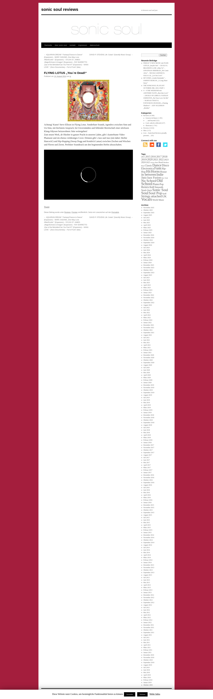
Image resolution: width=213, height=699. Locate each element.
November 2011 (148, 627)
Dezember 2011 (148, 625)
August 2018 (147, 425)
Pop (162, 184)
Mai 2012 (146, 612)
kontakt (72, 45)
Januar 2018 (147, 443)
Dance (156, 165)
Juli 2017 (146, 458)
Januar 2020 (147, 383)
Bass (156, 162)
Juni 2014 (146, 550)
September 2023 (148, 273)
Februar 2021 (147, 350)
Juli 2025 (146, 218)
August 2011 (147, 635)
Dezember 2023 (148, 265)
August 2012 (147, 605)
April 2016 (147, 495)
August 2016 (147, 485)
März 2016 (147, 497)
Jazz (144, 177)
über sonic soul (61, 45)
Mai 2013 (146, 582)
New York (164, 178)
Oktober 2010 (148, 660)
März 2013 (147, 587)
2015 (148, 156)
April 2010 (147, 675)
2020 (150, 159)
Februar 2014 (147, 560)
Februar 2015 (147, 530)
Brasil (161, 162)
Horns (155, 171)
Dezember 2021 (148, 325)
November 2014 (148, 537)
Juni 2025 (146, 220)
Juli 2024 (146, 248)
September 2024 (148, 243)
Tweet (46, 207)
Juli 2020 (146, 368)
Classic (148, 165)
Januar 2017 (147, 472)
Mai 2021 (146, 343)
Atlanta (152, 162)
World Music (158, 200)
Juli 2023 (146, 278)
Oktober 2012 (148, 600)
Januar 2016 (147, 502)
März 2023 (147, 288)
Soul (144, 193)
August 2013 (147, 575)
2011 (143, 157)
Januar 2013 (147, 592)
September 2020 (148, 363)
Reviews (67, 212)
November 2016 (148, 477)
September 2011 (148, 632)
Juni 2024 (146, 250)
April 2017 (147, 465)
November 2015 (148, 507)
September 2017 (148, 453)
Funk (157, 168)
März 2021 (147, 348)
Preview (74, 212)
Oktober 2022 (148, 300)
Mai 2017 (146, 463)
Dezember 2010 (148, 655)
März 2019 (147, 408)
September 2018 (148, 423)
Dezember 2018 (148, 415)
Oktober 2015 (148, 510)
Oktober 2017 (148, 450)
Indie (159, 174)
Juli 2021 (146, 338)
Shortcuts (149, 125)
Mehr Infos (155, 694)
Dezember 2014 (148, 535)
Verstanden (129, 694)
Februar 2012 (147, 620)
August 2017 (147, 455)
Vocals (146, 199)
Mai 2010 (146, 672)
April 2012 (147, 615)
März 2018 (147, 438)
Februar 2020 (147, 380)
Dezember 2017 (148, 445)
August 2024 (147, 245)
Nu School (148, 181)
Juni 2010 (146, 670)
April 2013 (147, 585)
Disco (165, 165)
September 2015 (148, 512)
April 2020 (147, 375)
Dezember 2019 (148, 385)
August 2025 (147, 215)
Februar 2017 (147, 470)
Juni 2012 (146, 610)
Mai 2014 (146, 552)
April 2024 (147, 255)
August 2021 (147, 335)
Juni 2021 (146, 340)
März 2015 (147, 527)
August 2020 (147, 365)
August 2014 (147, 545)
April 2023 (147, 285)
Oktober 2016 (148, 480)
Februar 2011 (147, 650)
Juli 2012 (146, 607)
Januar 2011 (147, 652)
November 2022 (148, 298)
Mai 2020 (146, 373)
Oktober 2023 (148, 270)
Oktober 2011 (148, 630)
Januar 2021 (147, 353)
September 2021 (148, 333)
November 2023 (148, 268)
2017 (158, 156)
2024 (143, 162)
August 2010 (147, 665)
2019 (144, 159)
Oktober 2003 (148, 685)
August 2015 (147, 515)
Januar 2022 (147, 323)
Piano (156, 184)
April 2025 (147, 225)
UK (164, 196)
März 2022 (147, 318)
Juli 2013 (146, 577)
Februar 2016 (147, 500)
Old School (152, 182)
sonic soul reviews (59, 9)
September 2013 (148, 572)
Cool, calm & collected (153, 123)
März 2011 (147, 647)
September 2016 (148, 482)
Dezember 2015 (148, 505)
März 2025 (147, 228)
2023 (166, 159)
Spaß (164, 193)
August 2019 (147, 395)
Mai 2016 (146, 492)
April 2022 (147, 315)
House (163, 171)
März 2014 (147, 557)
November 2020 (148, 358)
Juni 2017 (146, 460)
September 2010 (148, 662)
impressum (82, 45)
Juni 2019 (146, 400)
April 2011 (147, 645)
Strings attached (151, 196)
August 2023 (147, 275)
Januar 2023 (147, 293)
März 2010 (147, 677)
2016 (153, 156)
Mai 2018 (146, 433)
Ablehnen (142, 694)
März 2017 (147, 467)
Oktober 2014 (148, 540)
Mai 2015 (146, 522)
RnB (151, 187)
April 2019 (147, 405)
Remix (145, 187)
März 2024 (147, 258)
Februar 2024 (147, 260)
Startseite (48, 45)
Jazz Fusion (154, 177)
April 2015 (147, 525)
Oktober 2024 (148, 240)
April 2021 (147, 345)
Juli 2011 (146, 637)
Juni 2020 (146, 370)
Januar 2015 (147, 532)
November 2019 (148, 388)
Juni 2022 (146, 310)
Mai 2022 (146, 313)
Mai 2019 (146, 403)
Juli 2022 (146, 308)
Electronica (147, 168)
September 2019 (148, 393)
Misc (145, 130)
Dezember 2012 (148, 595)
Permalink (115, 212)
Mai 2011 (146, 642)
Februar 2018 (147, 440)
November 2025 (148, 208)
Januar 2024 (147, 263)
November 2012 (148, 597)
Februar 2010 (147, 680)
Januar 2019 (147, 413)
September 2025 (148, 213)
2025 (148, 162)
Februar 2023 (147, 290)
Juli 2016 (146, 487)
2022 (161, 159)
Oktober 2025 (148, 210)
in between (148, 174)
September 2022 (148, 303)
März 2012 (147, 617)
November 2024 (148, 238)
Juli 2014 (146, 547)
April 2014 (147, 555)
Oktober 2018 (148, 420)
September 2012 (148, 602)
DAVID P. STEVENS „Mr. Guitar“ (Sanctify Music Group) (111, 55)
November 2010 (148, 657)
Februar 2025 (147, 230)
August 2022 (147, 305)
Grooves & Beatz (151, 118)
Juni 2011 (146, 640)
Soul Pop (155, 193)
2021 (155, 159)
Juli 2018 (146, 428)
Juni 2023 (146, 280)
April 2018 (147, 435)
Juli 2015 (146, 517)
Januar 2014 (147, 562)
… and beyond (150, 120)
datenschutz (95, 45)
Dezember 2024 (148, 235)
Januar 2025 (147, 233)
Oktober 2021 (148, 330)
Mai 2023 (146, 283)
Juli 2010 (146, 667)
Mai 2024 (146, 253)
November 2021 (148, 328)
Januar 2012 (147, 622)
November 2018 (148, 418)
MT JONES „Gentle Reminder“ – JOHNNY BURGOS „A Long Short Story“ (155, 80)
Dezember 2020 (148, 355)
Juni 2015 (146, 520)
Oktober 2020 (148, 360)
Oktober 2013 (148, 570)
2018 (164, 156)
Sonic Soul (160, 190)
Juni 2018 (146, 430)
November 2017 (148, 448)
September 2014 (148, 542)
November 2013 (148, 567)
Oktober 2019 (148, 390)
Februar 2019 (147, 410)
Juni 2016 (146, 490)
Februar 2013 (147, 590)
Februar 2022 (147, 320)
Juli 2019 (146, 398)
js (70, 76)
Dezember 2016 (148, 475)
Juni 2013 (146, 580)
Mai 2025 (146, 223)
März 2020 (147, 378)
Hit (148, 171)
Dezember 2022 (148, 295)
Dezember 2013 (148, 565)
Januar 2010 (147, 682)
